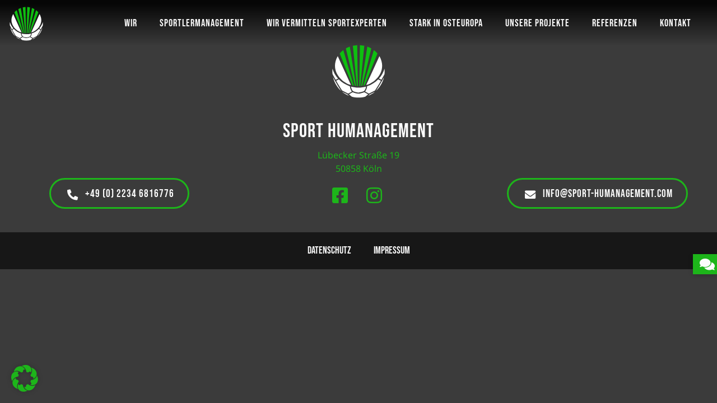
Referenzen (614, 23)
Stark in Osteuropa (446, 23)
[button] (24, 378)
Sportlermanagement (202, 23)
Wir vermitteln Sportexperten (327, 23)
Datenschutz (329, 250)
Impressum (392, 250)
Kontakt (675, 23)
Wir (130, 23)
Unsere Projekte (537, 23)
